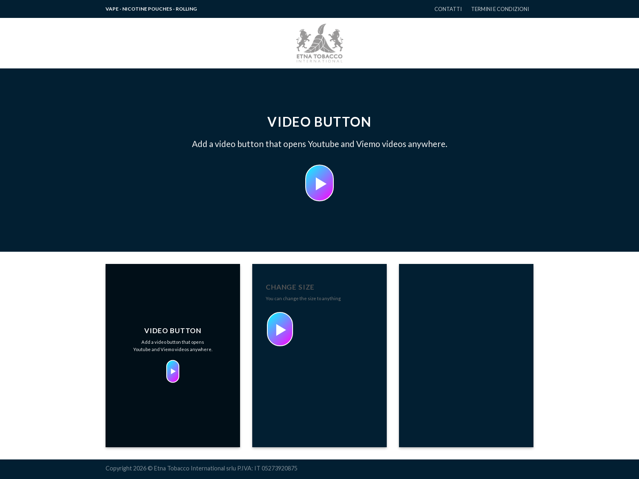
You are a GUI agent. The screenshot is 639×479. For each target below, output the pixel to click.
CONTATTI (448, 9)
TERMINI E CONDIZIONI (500, 9)
